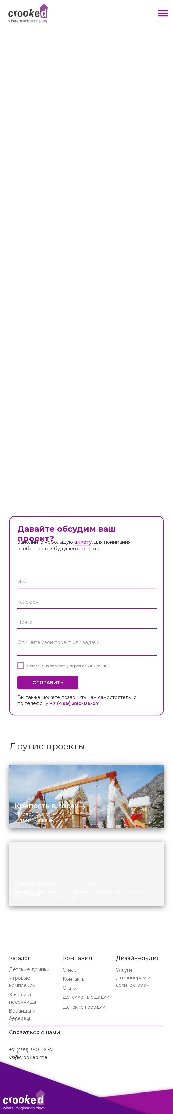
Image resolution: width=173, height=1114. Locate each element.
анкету (83, 542)
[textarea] (87, 645)
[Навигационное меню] (163, 13)
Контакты (74, 979)
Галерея (19, 1020)
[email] (87, 622)
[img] (86, 796)
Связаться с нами (34, 1032)
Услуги (124, 970)
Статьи (71, 988)
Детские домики (29, 969)
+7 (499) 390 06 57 (31, 1050)
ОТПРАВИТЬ (48, 682)
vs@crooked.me (28, 1057)
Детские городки (84, 1007)
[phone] (87, 602)
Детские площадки (86, 997)
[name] (87, 581)
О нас (69, 970)
